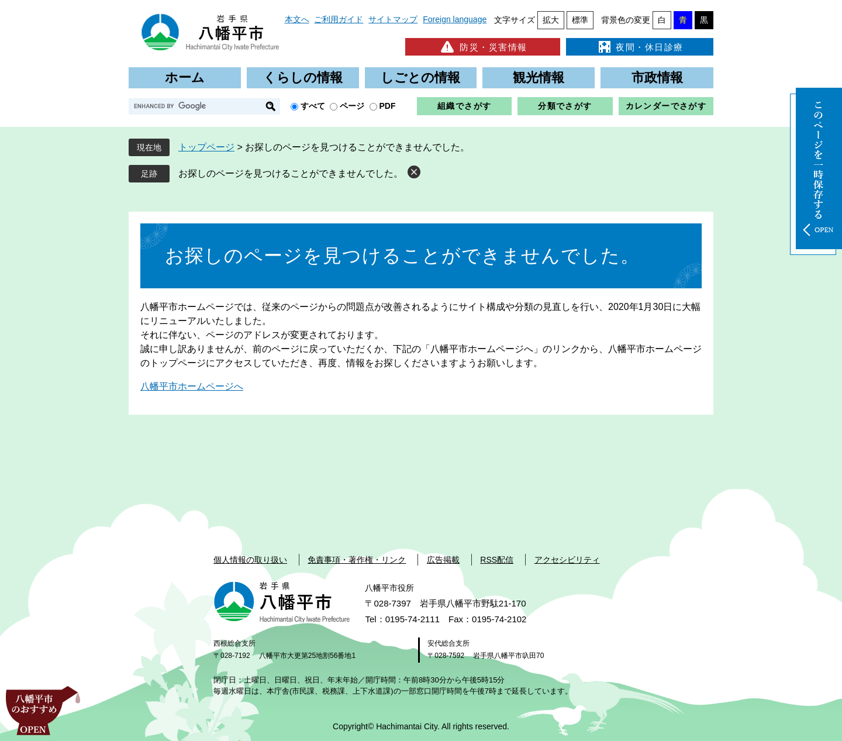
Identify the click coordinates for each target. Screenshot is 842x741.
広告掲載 (443, 559)
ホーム (185, 77)
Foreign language (454, 19)
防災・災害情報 (482, 47)
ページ (352, 106)
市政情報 (657, 77)
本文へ (297, 19)
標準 (580, 20)
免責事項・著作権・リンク (357, 559)
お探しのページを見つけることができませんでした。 (290, 173)
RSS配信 (496, 559)
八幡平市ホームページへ (191, 386)
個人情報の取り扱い (250, 559)
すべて (313, 106)
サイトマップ (392, 19)
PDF (387, 106)
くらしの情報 (303, 77)
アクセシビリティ (567, 559)
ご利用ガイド (338, 19)
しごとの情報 (420, 77)
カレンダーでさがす (666, 106)
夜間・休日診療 (640, 47)
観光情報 (538, 77)
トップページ (206, 147)
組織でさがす (464, 106)
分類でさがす (565, 106)
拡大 (551, 20)
